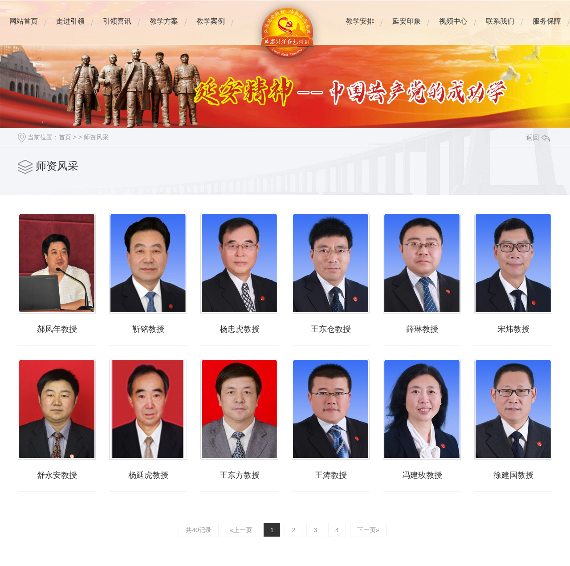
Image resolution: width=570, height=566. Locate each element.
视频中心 (453, 27)
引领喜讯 (117, 21)
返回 (538, 137)
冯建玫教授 (422, 475)
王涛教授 (331, 475)
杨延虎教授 (148, 475)
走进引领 (70, 27)
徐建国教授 (513, 475)
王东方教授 (240, 475)
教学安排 (359, 27)
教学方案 (163, 27)
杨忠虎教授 (240, 329)
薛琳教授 (422, 329)
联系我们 (499, 27)
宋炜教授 (513, 329)
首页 (65, 137)
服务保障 (546, 27)
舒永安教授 (57, 475)
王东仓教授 (331, 329)
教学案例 (210, 27)
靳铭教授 (148, 329)
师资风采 (96, 137)
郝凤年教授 (57, 329)
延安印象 (406, 27)
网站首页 (23, 27)
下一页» (368, 529)
